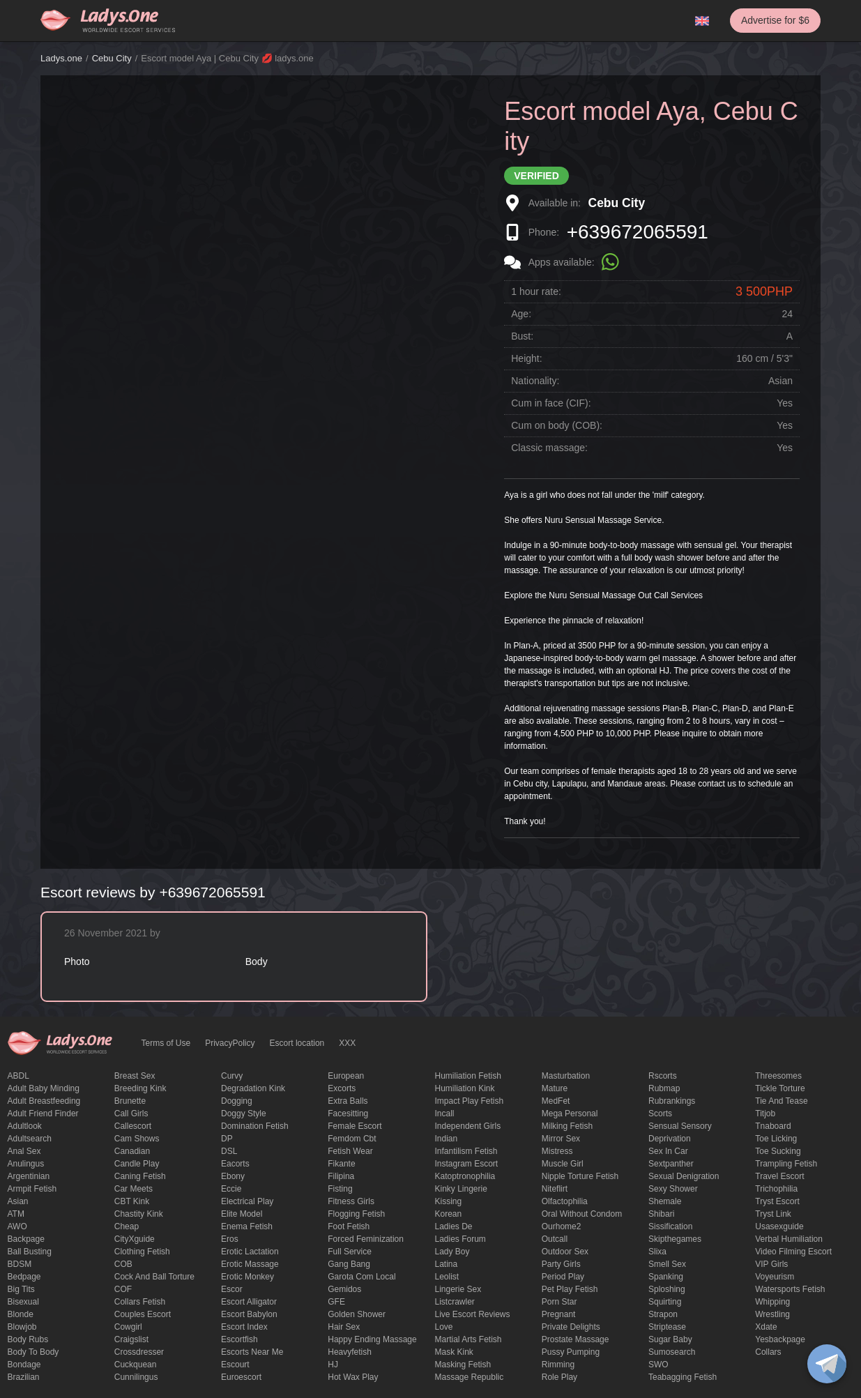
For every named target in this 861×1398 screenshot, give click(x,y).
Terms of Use (166, 1043)
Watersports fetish (790, 1289)
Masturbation (566, 1076)
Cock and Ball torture (154, 1277)
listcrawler (455, 1302)
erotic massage (250, 1264)
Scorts (660, 1113)
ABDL (18, 1076)
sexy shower (673, 1189)
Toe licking (776, 1139)
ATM (16, 1214)
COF (123, 1289)
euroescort (241, 1377)
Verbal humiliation (789, 1239)
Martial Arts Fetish (468, 1339)
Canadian (132, 1151)
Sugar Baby (670, 1339)
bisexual (23, 1302)
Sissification (670, 1226)
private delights (571, 1327)
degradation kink (253, 1088)
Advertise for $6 (775, 20)
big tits (21, 1289)
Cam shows (137, 1139)
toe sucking (777, 1151)
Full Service (350, 1251)
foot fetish (348, 1226)
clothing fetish (142, 1251)
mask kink (454, 1352)
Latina (446, 1264)
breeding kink (140, 1088)
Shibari (661, 1214)
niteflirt (554, 1189)
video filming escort (793, 1251)
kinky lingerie (461, 1189)
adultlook (25, 1126)
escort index (244, 1327)
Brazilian (24, 1377)
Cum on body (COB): (556, 425)
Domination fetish (255, 1126)
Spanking (665, 1277)
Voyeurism (774, 1277)
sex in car (668, 1151)
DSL (229, 1151)
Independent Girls (468, 1126)
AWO (17, 1226)
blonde (20, 1314)
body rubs (28, 1339)
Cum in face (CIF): (550, 403)
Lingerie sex (458, 1289)
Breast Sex (134, 1076)
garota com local (361, 1277)
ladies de (454, 1226)
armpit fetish (32, 1189)
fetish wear (350, 1151)
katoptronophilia (465, 1176)
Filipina (341, 1176)
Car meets (133, 1189)
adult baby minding (43, 1088)
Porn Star (559, 1302)
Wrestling (772, 1314)
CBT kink (131, 1201)
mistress (557, 1151)
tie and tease (781, 1101)
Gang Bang (349, 1264)
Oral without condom (582, 1214)
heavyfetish (350, 1352)
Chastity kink (138, 1214)
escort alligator (249, 1302)
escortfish (239, 1339)
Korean (448, 1214)
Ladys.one (61, 58)
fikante (341, 1164)
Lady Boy (452, 1251)
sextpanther (671, 1164)
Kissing (448, 1201)
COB (123, 1264)
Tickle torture (780, 1088)
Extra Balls (347, 1101)
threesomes (778, 1076)
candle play (137, 1164)
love (444, 1327)
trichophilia (776, 1189)
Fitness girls (351, 1201)
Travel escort (779, 1176)
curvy (232, 1076)
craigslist (131, 1339)
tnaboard (773, 1126)
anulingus (26, 1164)
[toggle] (826, 1363)
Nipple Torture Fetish (580, 1176)
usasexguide (779, 1226)
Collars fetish (139, 1302)
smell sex (667, 1264)
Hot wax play (353, 1377)
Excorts (342, 1088)
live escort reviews (472, 1314)
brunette (130, 1101)
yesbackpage (780, 1339)
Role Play (559, 1377)
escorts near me (252, 1352)
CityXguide (134, 1239)
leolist (447, 1277)
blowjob (22, 1327)
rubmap (664, 1088)
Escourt (235, 1364)
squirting (664, 1302)
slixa (657, 1251)
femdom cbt (352, 1139)
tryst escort (777, 1201)
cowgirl (128, 1327)
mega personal (570, 1113)
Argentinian (29, 1176)
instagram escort (466, 1164)
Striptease (667, 1327)
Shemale (664, 1201)
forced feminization (366, 1239)
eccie (231, 1189)
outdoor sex (565, 1251)
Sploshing (666, 1289)
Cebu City (112, 58)
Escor (232, 1289)
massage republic (469, 1377)
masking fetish (463, 1364)
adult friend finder (43, 1113)
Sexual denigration (683, 1176)
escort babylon (249, 1314)
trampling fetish (786, 1164)
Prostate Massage (575, 1339)
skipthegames (674, 1239)
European (346, 1076)
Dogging (236, 1101)
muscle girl (563, 1164)
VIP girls (771, 1264)
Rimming (558, 1364)
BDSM (20, 1264)
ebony (233, 1176)
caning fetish (140, 1176)
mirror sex (561, 1139)
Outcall (554, 1239)
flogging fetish (356, 1214)
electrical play (247, 1201)
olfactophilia (565, 1201)
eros (229, 1239)
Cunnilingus (136, 1377)
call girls (131, 1113)
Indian (446, 1139)
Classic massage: (549, 447)
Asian (18, 1201)
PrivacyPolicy (229, 1043)
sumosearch (671, 1352)
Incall (445, 1113)
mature (554, 1088)
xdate (766, 1327)
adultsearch (30, 1139)
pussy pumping (571, 1352)
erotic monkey (247, 1277)
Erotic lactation (250, 1251)
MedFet (556, 1101)
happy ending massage (372, 1339)
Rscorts (662, 1076)
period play (563, 1277)
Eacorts (235, 1164)
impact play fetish (469, 1101)
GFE (336, 1302)
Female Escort (354, 1126)
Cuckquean (135, 1364)
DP (227, 1139)
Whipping (772, 1302)
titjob (765, 1113)
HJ (333, 1364)
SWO (658, 1364)
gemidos (344, 1289)
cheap (126, 1226)
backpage (26, 1239)
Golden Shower (357, 1314)
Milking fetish (567, 1126)
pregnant (559, 1314)
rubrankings (671, 1101)
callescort (132, 1126)
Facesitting (348, 1113)
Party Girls (561, 1264)
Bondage (24, 1364)
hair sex (344, 1327)
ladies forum (460, 1239)
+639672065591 (637, 232)
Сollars (768, 1352)
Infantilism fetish (466, 1151)
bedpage (24, 1277)
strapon (663, 1314)
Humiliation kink (465, 1088)
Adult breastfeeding (44, 1101)
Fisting (340, 1189)
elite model (241, 1214)
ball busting (30, 1251)
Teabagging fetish (682, 1377)
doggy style (243, 1113)
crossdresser (139, 1352)
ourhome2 (561, 1226)
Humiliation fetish (468, 1076)
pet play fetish (570, 1289)
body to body (33, 1352)
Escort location (297, 1043)
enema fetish (247, 1226)
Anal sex (24, 1151)
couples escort (142, 1314)
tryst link (773, 1214)
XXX (347, 1043)
